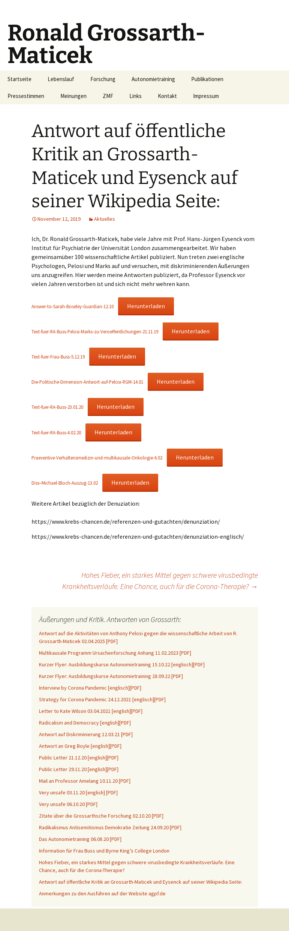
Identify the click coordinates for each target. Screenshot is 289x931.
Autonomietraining (153, 79)
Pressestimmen (25, 95)
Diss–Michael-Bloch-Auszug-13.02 (64, 483)
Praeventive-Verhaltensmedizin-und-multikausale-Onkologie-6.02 (96, 458)
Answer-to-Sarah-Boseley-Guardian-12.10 (72, 306)
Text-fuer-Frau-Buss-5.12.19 (58, 357)
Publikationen (207, 79)
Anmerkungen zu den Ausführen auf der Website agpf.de (102, 893)
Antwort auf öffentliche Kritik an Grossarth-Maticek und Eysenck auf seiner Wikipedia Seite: (140, 881)
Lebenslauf (61, 79)
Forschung (102, 79)
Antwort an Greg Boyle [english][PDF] (80, 746)
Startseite (19, 79)
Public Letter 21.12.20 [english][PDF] (78, 757)
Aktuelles (104, 218)
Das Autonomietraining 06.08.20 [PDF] (80, 839)
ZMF (108, 95)
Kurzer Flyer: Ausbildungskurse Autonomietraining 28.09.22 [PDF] (111, 676)
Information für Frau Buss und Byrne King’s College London (104, 850)
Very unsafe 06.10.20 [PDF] (68, 804)
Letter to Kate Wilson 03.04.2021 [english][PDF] (90, 711)
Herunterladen (146, 306)
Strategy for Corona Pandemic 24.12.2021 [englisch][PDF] (102, 699)
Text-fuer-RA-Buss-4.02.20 (56, 432)
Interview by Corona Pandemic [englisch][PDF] (90, 687)
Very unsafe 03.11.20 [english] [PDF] (78, 792)
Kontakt (167, 95)
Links (135, 95)
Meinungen (73, 95)
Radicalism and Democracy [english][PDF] (85, 722)
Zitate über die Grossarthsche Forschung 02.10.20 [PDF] (101, 815)
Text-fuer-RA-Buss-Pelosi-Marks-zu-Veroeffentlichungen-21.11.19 (94, 331)
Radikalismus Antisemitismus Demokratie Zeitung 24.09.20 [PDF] (110, 827)
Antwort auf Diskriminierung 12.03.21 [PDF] (86, 734)
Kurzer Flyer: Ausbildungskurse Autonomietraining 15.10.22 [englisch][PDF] (122, 664)
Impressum (206, 95)
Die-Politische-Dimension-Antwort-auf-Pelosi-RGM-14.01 (87, 382)
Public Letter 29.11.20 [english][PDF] (78, 769)
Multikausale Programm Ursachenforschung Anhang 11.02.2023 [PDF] (115, 652)
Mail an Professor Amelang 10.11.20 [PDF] (84, 780)
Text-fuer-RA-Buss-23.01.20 (57, 407)
